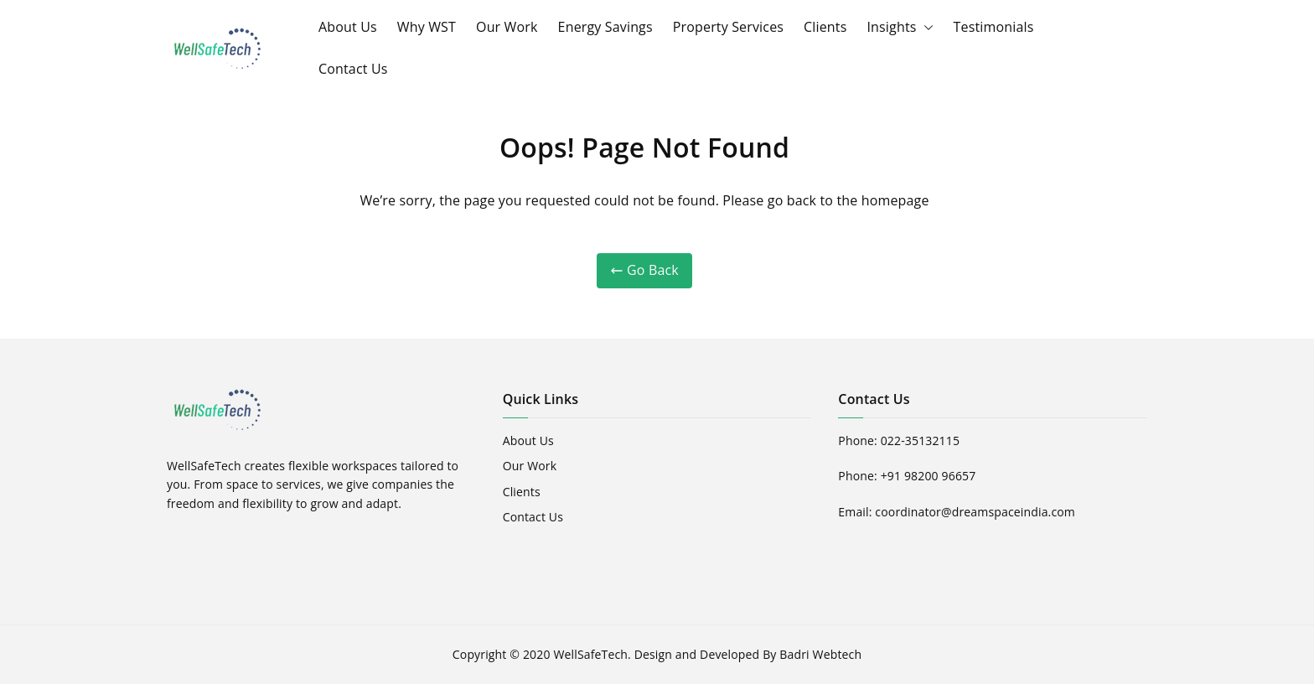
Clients (825, 27)
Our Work (507, 27)
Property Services (728, 27)
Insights (900, 28)
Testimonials (994, 27)
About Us (347, 27)
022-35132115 (920, 440)
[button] (925, 28)
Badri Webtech (820, 654)
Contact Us (353, 69)
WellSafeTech (590, 654)
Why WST (426, 27)
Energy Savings (605, 27)
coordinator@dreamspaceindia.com (975, 512)
